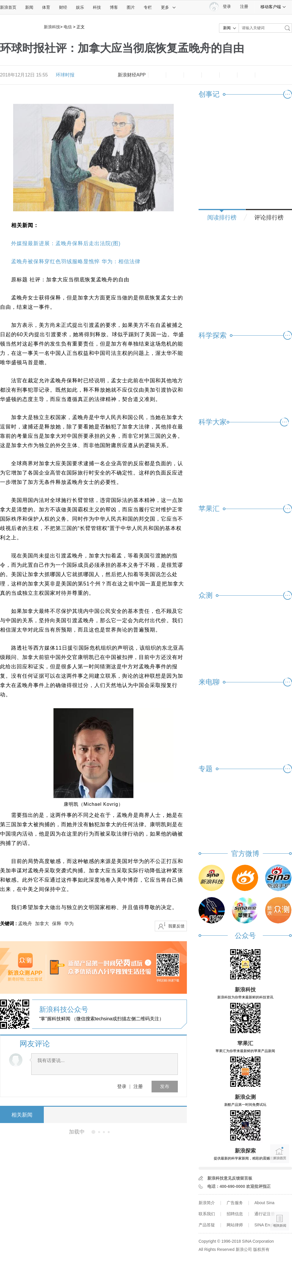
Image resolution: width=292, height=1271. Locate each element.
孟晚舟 (25, 923)
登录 (121, 1086)
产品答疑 (207, 1225)
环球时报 (65, 74)
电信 (68, 27)
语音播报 (279, 1198)
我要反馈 (176, 926)
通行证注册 (264, 1213)
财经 (63, 7)
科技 (97, 7)
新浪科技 (52, 27)
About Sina (264, 1202)
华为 (69, 923)
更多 (168, 7)
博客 (114, 7)
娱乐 (80, 7)
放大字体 (175, 75)
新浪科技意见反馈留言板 (229, 1178)
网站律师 (235, 1225)
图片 (131, 7)
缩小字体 (157, 75)
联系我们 (207, 1213)
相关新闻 (21, 1115)
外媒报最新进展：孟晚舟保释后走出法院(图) (66, 243)
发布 (164, 1086)
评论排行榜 (269, 217)
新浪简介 (207, 1202)
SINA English (266, 1225)
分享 (246, 75)
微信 (228, 75)
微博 (210, 75)
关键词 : (9, 923)
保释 (56, 923)
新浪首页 (8, 7)
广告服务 (235, 1202)
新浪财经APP (132, 74)
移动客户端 (273, 6)
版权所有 (261, 1249)
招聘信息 (235, 1213)
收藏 (192, 75)
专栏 (148, 7)
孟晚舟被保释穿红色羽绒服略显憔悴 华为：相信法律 (75, 261)
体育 (46, 7)
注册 (244, 6)
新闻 (29, 7)
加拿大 (42, 923)
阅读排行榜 (222, 217)
